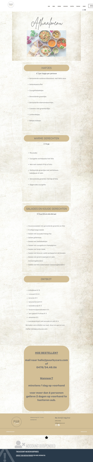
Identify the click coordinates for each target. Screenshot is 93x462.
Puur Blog (78, 6)
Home (49, 6)
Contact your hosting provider (24, 455)
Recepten (72, 6)
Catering (59, 6)
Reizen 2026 (65, 6)
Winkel (54, 6)
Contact (84, 6)
